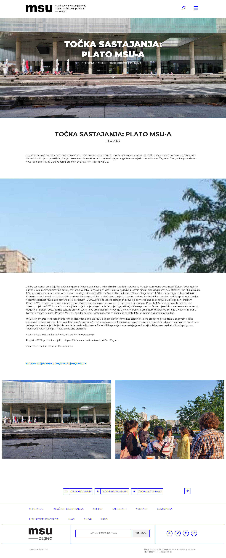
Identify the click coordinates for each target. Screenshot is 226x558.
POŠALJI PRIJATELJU (77, 491)
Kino (71, 519)
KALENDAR (119, 508)
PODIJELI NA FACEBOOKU (111, 491)
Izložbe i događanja (68, 508)
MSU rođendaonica (43, 519)
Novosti (102, 62)
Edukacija (164, 508)
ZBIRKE (97, 508)
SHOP (88, 519)
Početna (89, 62)
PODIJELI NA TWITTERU (146, 491)
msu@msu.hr (165, 552)
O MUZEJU (36, 508)
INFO (104, 519)
